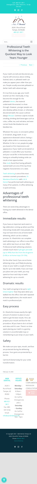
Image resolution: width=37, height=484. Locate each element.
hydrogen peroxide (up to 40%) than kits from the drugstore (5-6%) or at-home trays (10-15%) (18, 252)
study (8, 163)
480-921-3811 (20, 3)
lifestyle (11, 116)
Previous (24, 65)
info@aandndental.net (11, 416)
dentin (12, 101)
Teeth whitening (9, 173)
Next (30, 65)
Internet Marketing (18, 440)
